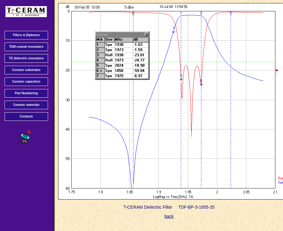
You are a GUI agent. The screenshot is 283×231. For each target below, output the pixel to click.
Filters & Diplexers (26, 35)
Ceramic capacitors (26, 81)
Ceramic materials (26, 104)
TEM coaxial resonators (26, 46)
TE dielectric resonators (26, 58)
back (169, 216)
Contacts (26, 116)
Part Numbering (26, 93)
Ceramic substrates (26, 70)
